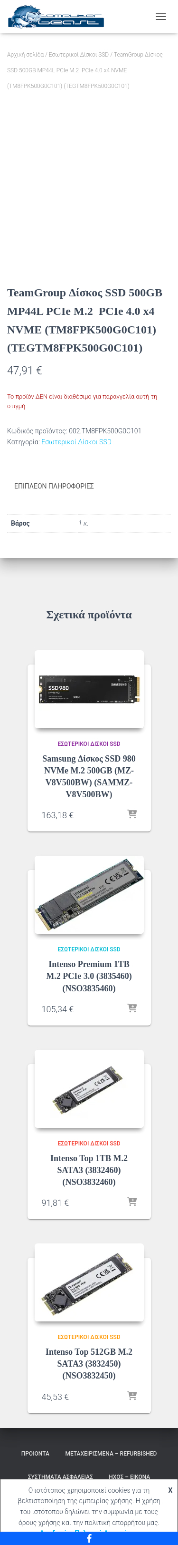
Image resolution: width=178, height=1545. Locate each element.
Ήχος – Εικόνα (129, 1477)
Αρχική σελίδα (25, 54)
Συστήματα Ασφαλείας (60, 1477)
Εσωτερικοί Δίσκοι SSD (79, 54)
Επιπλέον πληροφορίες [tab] (54, 486)
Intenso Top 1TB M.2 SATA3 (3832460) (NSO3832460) (89, 1170)
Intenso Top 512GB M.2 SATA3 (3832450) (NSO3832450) (89, 1363)
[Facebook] (89, 1538)
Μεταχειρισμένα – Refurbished (111, 1453)
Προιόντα (35, 1453)
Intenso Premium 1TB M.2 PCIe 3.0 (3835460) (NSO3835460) (88, 976)
